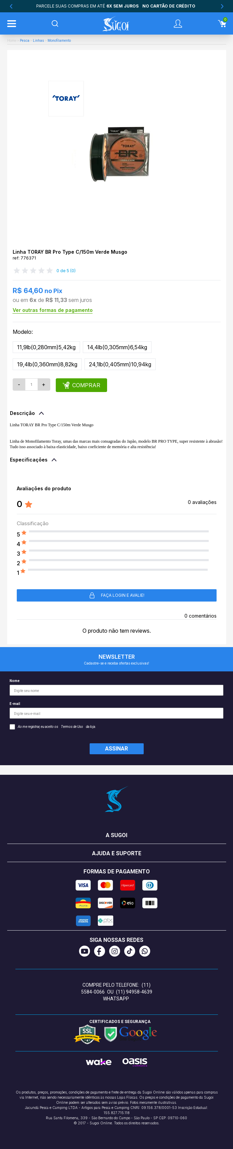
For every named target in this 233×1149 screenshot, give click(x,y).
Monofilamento (59, 40)
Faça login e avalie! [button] (116, 595)
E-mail (116, 710)
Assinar (116, 748)
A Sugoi (116, 835)
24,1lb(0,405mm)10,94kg (120, 364)
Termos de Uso (72, 727)
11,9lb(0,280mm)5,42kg (46, 347)
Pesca (24, 40)
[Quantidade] (31, 384)
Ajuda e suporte (116, 853)
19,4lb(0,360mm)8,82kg (47, 364)
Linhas (38, 40)
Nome (116, 687)
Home (11, 40)
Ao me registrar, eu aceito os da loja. (53, 727)
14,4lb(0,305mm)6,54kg (117, 347)
